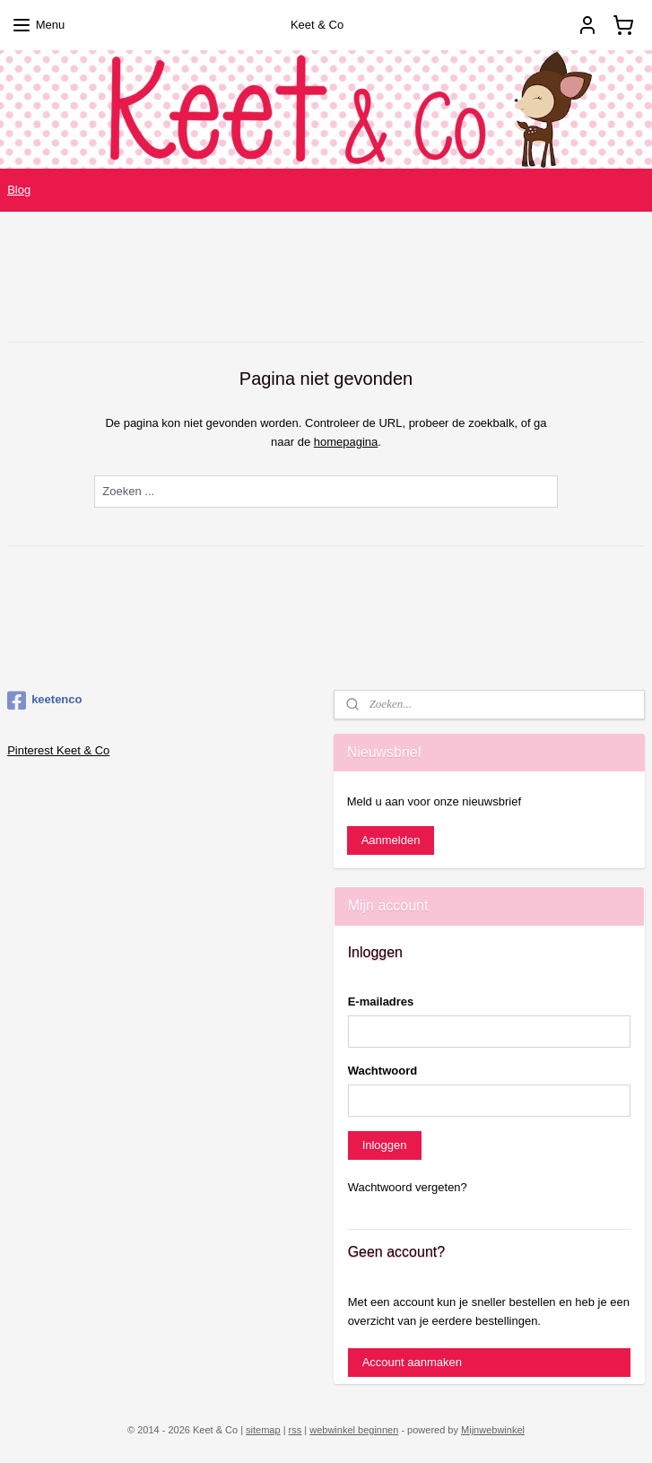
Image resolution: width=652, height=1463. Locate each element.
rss (295, 1429)
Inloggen (384, 1145)
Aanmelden (391, 840)
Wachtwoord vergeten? (407, 1187)
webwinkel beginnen (353, 1429)
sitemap (263, 1429)
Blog (18, 189)
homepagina (346, 441)
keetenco (44, 700)
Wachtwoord (383, 1070)
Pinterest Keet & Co (58, 750)
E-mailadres (381, 1001)
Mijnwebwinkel (493, 1429)
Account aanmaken (412, 1362)
